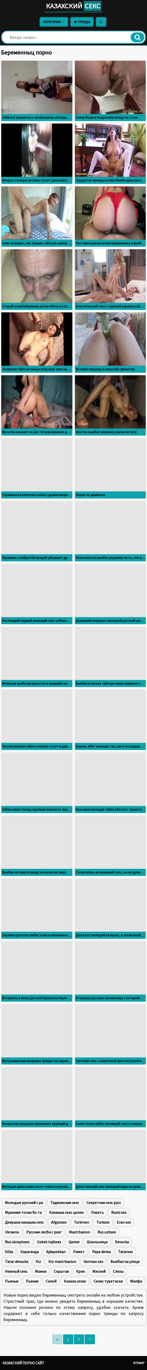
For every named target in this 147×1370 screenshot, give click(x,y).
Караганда (29, 1251)
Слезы (118, 1271)
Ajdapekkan (56, 1251)
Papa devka (101, 1251)
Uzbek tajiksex (49, 1241)
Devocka (122, 1241)
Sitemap (139, 1363)
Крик (80, 1271)
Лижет (79, 1251)
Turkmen (81, 1222)
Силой (51, 1281)
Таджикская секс (64, 1202)
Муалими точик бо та (23, 1212)
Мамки (40, 1271)
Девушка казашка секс (24, 1222)
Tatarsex (125, 1251)
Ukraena (12, 1232)
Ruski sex (118, 1212)
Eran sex (124, 1222)
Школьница (97, 1241)
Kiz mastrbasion (62, 1261)
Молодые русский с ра (24, 1202)
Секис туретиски (108, 1281)
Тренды (82, 22)
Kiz (38, 1261)
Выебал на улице (125, 1261)
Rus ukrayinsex (17, 1241)
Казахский (73, 6)
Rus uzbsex (106, 1232)
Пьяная (32, 1281)
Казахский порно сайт (23, 1363)
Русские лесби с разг (44, 1232)
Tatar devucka (16, 1261)
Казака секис (75, 1281)
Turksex (102, 1222)
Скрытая (61, 1271)
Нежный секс (16, 1271)
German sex (93, 1261)
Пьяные (11, 1281)
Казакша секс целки (66, 1212)
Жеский (99, 1271)
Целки (73, 1241)
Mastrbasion (79, 1232)
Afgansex (59, 1222)
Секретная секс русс (103, 1202)
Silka (9, 1251)
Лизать (97, 1212)
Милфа (136, 1281)
